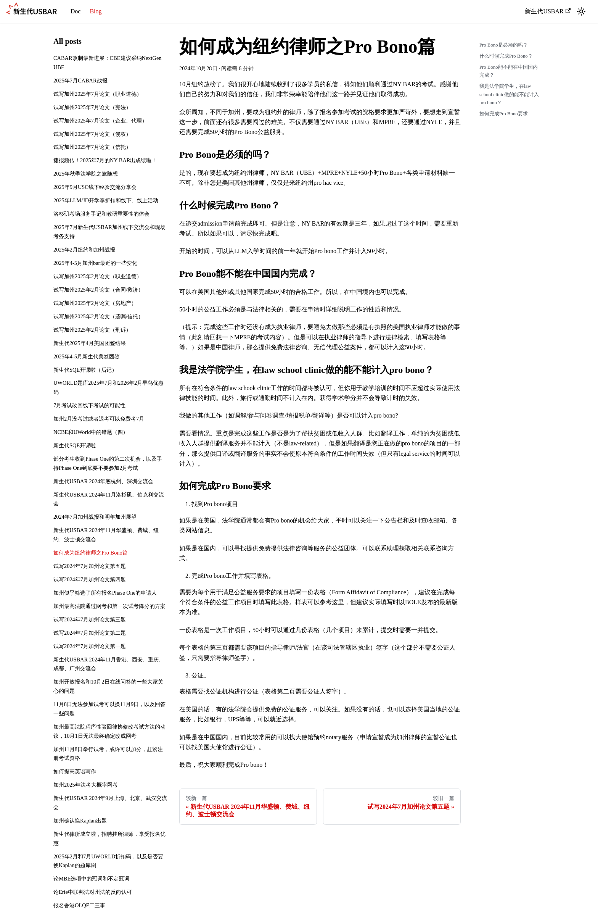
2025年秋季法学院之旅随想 (85, 174)
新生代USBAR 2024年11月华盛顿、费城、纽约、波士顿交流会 (106, 534)
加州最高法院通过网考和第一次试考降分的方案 (109, 606)
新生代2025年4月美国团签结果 (89, 343)
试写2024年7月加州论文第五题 (89, 566)
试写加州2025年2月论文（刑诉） (92, 330)
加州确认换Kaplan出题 (80, 821)
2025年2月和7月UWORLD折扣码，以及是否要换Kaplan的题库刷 (108, 861)
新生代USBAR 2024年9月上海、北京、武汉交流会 (110, 802)
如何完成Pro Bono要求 (503, 113)
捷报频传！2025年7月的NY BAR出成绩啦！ (105, 160)
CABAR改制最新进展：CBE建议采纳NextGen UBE (107, 62)
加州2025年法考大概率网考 (85, 785)
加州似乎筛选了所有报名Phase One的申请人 (105, 593)
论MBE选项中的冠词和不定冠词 (91, 879)
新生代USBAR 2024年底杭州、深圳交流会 (103, 481)
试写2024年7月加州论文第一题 (89, 646)
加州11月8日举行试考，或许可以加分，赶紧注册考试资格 (108, 753)
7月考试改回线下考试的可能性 (89, 405)
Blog (95, 11)
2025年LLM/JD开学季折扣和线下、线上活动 (105, 200)
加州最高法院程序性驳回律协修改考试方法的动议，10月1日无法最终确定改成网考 (109, 731)
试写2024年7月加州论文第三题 (89, 619)
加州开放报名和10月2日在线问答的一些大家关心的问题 (108, 686)
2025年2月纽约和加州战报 (84, 250)
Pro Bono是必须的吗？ (503, 45)
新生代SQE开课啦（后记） (85, 370)
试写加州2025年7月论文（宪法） (92, 107)
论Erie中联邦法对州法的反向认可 (92, 892)
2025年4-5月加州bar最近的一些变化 (95, 263)
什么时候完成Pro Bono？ (506, 56)
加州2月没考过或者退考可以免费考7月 (98, 419)
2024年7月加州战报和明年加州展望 (95, 517)
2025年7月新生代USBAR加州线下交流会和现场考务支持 (109, 231)
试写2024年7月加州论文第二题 (89, 633)
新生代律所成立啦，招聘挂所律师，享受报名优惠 (109, 838)
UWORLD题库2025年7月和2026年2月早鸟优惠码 (108, 387)
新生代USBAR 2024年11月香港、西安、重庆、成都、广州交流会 (108, 664)
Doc (76, 11)
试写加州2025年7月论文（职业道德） (97, 94)
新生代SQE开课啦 (74, 445)
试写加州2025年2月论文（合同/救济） (98, 290)
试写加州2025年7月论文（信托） (92, 147)
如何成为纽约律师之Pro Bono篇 (90, 553)
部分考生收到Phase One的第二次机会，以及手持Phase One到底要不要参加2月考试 (107, 463)
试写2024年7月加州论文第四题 (89, 579)
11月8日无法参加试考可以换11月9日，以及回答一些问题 (109, 708)
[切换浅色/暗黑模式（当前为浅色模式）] (581, 11)
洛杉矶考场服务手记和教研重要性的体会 (101, 214)
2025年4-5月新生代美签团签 (86, 356)
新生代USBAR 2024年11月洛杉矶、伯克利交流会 (108, 499)
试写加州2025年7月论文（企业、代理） (100, 121)
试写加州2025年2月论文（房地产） (95, 303)
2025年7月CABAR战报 (80, 80)
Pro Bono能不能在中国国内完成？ (508, 71)
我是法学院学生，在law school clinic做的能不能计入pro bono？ (509, 94)
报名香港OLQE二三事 (79, 905)
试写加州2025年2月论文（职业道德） (97, 276)
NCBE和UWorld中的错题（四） (90, 432)
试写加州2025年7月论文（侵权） (92, 134)
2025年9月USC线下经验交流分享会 (95, 187)
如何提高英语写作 (74, 771)
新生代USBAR (548, 11)
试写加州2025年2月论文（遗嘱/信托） (98, 316)
